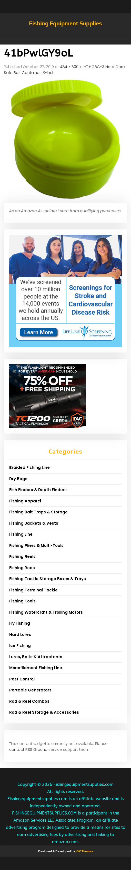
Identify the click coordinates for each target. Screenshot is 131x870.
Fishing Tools (22, 601)
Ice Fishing (20, 645)
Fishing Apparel (25, 501)
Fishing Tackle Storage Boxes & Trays (47, 578)
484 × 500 (69, 66)
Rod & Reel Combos (29, 701)
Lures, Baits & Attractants (35, 656)
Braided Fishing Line (29, 467)
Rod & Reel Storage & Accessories (44, 712)
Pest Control (22, 679)
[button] (65, 42)
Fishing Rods (22, 567)
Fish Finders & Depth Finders (38, 489)
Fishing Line (21, 534)
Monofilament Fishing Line (35, 667)
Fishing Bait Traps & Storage (38, 512)
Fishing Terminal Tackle (33, 590)
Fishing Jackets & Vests (33, 523)
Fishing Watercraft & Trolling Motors (46, 612)
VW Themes (84, 851)
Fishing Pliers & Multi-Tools (36, 545)
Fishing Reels (22, 556)
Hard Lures (20, 634)
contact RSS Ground (28, 749)
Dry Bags (18, 478)
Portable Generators (30, 690)
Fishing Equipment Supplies (65, 23)
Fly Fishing (19, 623)
